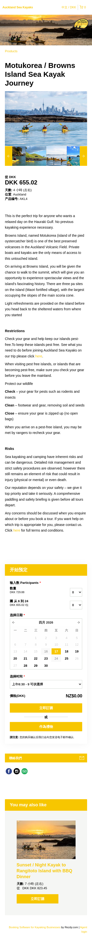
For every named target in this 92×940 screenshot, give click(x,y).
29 (35, 665)
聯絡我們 (15, 758)
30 (46, 665)
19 (77, 651)
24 (56, 658)
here (38, 356)
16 (46, 651)
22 (35, 658)
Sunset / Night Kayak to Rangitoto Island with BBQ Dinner (44, 870)
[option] (15, 156)
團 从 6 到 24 (31, 603)
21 (25, 658)
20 (15, 658)
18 (66, 651)
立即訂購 (46, 708)
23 (46, 658)
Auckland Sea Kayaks (17, 7)
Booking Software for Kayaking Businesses (35, 927)
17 (56, 651)
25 (66, 658)
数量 (31, 590)
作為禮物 (46, 727)
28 (25, 665)
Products (11, 51)
